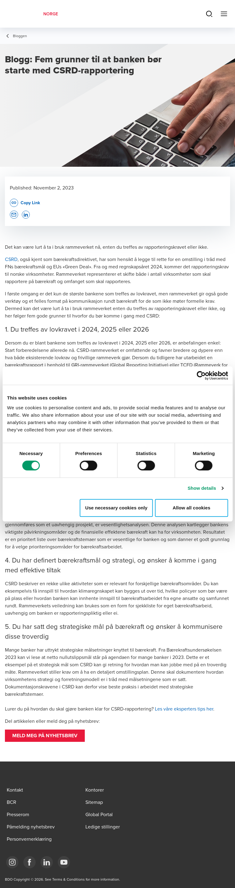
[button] (45, 736)
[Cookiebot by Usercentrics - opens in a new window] (201, 375)
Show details (202, 488)
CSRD (11, 259)
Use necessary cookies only (116, 507)
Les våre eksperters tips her (184, 708)
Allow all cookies (191, 507)
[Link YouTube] (64, 862)
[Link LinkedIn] (46, 862)
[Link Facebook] (29, 862)
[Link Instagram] (12, 862)
